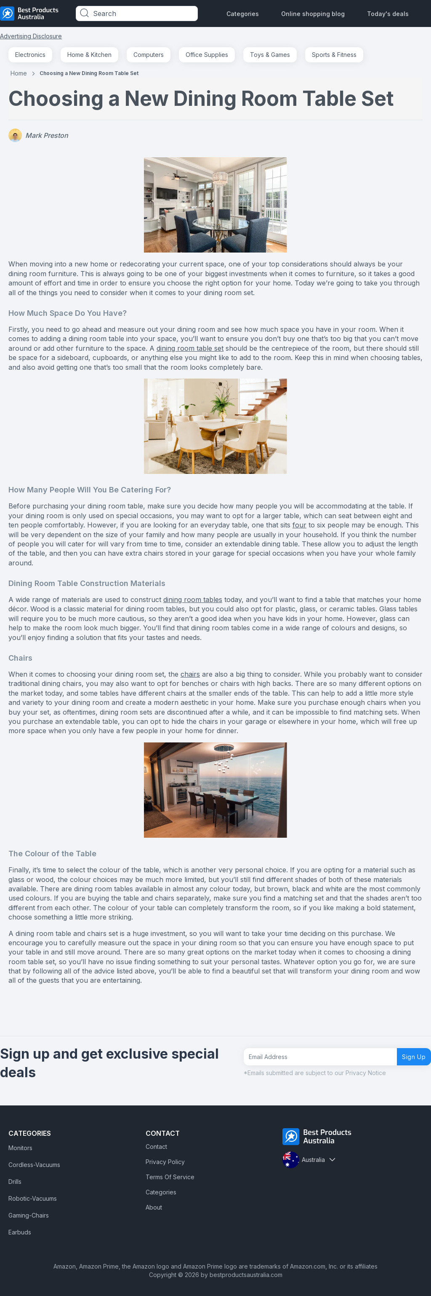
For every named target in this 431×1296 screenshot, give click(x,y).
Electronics (30, 54)
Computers (148, 54)
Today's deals (388, 13)
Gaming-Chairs (28, 1215)
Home (19, 73)
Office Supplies (207, 54)
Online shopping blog (313, 13)
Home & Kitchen (89, 54)
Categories (242, 13)
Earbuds (19, 1232)
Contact (156, 1146)
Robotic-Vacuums (32, 1198)
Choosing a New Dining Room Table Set (89, 73)
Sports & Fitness (334, 54)
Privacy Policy (165, 1161)
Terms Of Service (170, 1176)
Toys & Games (270, 54)
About (154, 1207)
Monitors (20, 1147)
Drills (14, 1181)
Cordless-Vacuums (34, 1164)
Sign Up (411, 1056)
